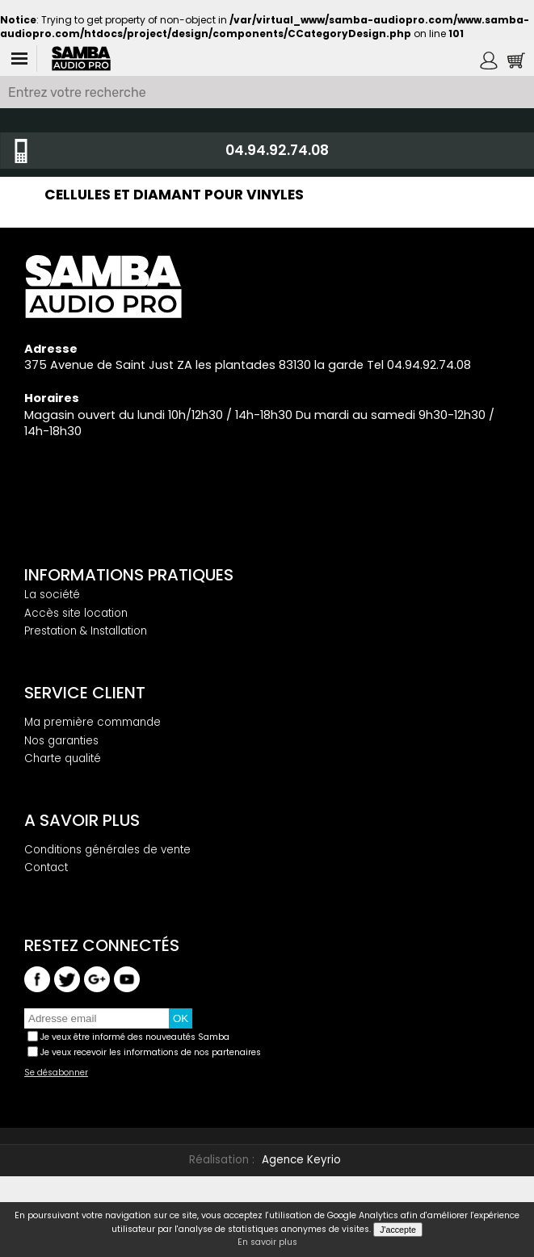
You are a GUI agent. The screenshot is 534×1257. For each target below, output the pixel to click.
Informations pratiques (128, 575)
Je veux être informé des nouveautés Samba (134, 1037)
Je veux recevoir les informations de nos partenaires (150, 1052)
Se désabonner (56, 1073)
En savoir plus (267, 1242)
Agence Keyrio (301, 1159)
